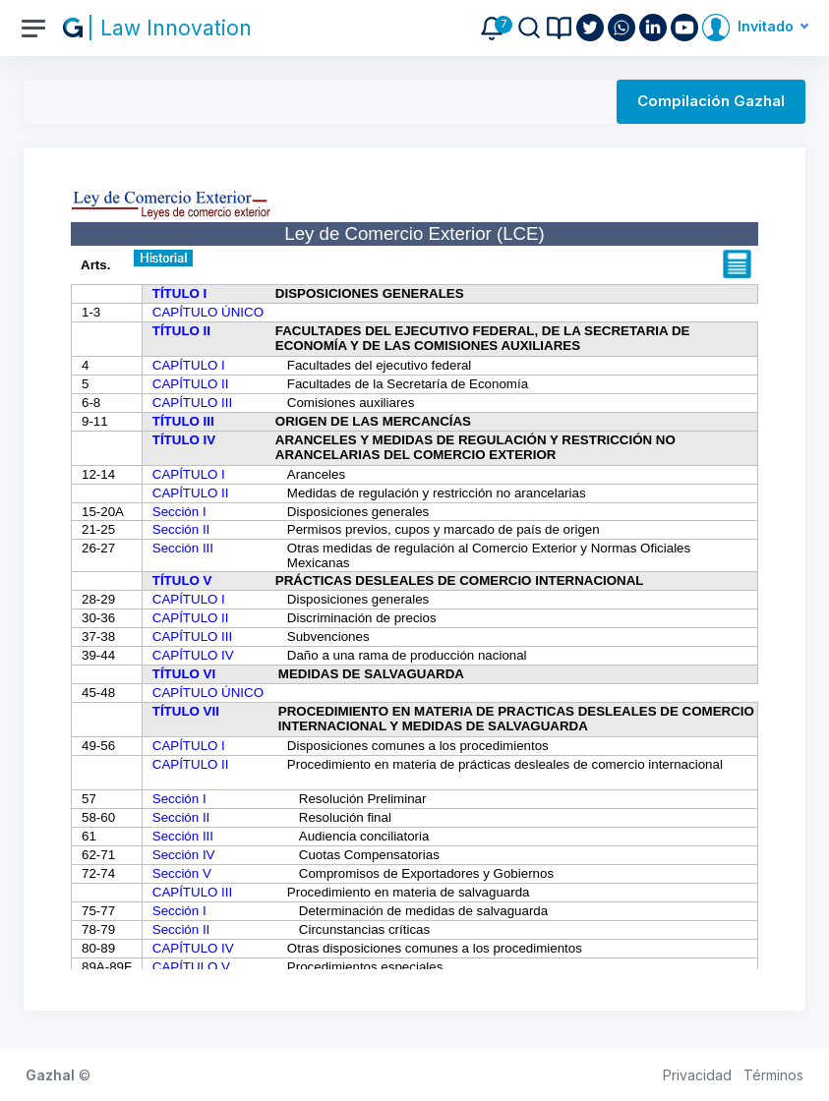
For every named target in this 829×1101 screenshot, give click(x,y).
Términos (773, 1075)
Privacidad (697, 1075)
